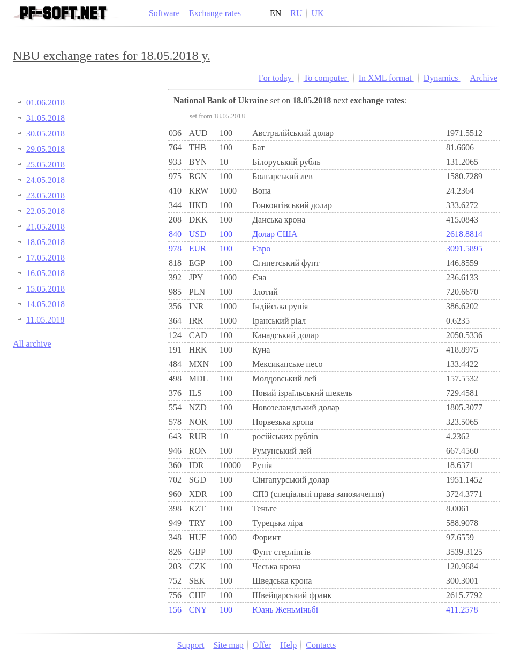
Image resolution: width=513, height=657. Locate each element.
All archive (32, 343)
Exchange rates (215, 13)
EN (275, 13)
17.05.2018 (45, 257)
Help (288, 645)
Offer (262, 645)
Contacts (321, 645)
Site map (228, 645)
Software (164, 13)
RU (296, 13)
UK (318, 13)
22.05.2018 (45, 211)
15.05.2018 (45, 288)
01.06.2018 (45, 102)
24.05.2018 (45, 180)
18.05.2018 (45, 242)
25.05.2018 (45, 164)
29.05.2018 (45, 149)
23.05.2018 (45, 195)
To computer (326, 77)
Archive (484, 77)
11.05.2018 (45, 319)
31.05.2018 (45, 118)
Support (191, 645)
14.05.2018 (45, 304)
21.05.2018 (45, 226)
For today (276, 77)
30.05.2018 (45, 133)
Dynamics (442, 77)
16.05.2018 (45, 273)
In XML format (386, 77)
